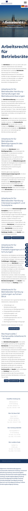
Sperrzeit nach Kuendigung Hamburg (10, 482)
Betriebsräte (20, 27)
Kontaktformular (14, 380)
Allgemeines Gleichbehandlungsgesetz (10, 468)
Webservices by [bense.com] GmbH (11, 461)
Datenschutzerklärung (13, 466)
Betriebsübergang (14, 328)
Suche (12, 464)
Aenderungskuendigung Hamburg (15, 476)
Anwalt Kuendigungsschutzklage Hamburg (11, 478)
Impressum (17, 464)
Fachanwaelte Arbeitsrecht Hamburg (10, 470)
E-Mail (6, 380)
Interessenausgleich (18, 237)
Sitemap (7, 464)
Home (6, 27)
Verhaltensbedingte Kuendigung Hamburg (11, 480)
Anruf (21, 380)
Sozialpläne (8, 237)
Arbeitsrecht (12, 27)
